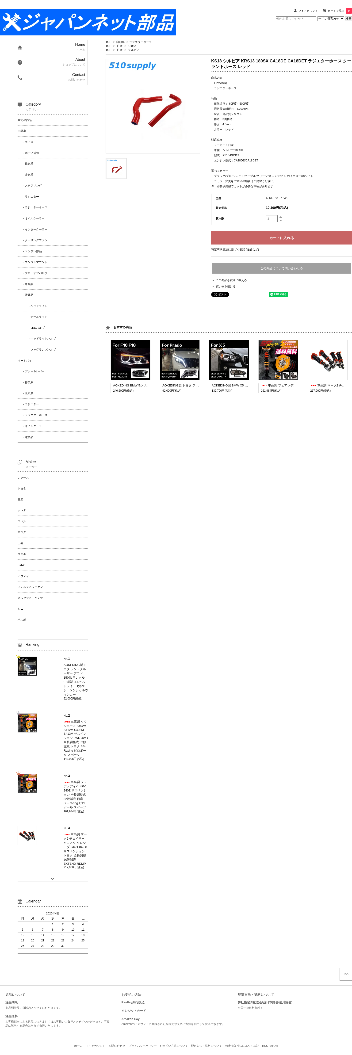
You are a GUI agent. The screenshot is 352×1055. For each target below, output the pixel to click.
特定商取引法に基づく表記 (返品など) (235, 249)
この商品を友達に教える (231, 280)
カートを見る (340, 10)
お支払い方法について (174, 1045)
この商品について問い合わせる (281, 268)
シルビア (133, 50)
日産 (119, 46)
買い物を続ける (226, 286)
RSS (265, 1045)
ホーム (78, 1045)
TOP (108, 42)
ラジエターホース (140, 42)
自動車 (120, 42)
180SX (132, 46)
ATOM (274, 1045)
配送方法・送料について (206, 1045)
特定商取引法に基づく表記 (242, 1045)
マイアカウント (308, 10)
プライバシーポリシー (143, 1045)
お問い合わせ (116, 1045)
